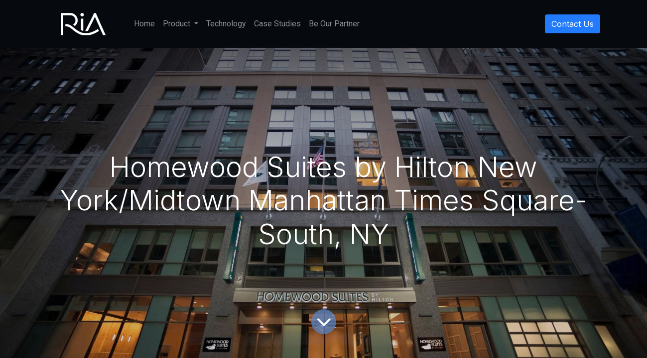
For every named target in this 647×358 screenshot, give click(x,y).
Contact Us (572, 24)
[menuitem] (144, 24)
